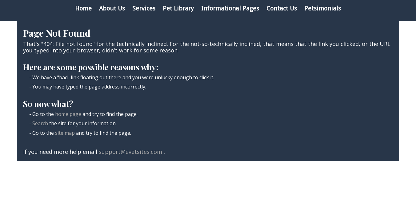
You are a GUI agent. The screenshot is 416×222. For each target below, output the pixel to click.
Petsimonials (322, 8)
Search (40, 123)
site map (65, 133)
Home (83, 8)
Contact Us (281, 8)
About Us (112, 8)
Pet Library (178, 8)
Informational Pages (230, 8)
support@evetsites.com (130, 151)
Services (143, 8)
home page (68, 114)
